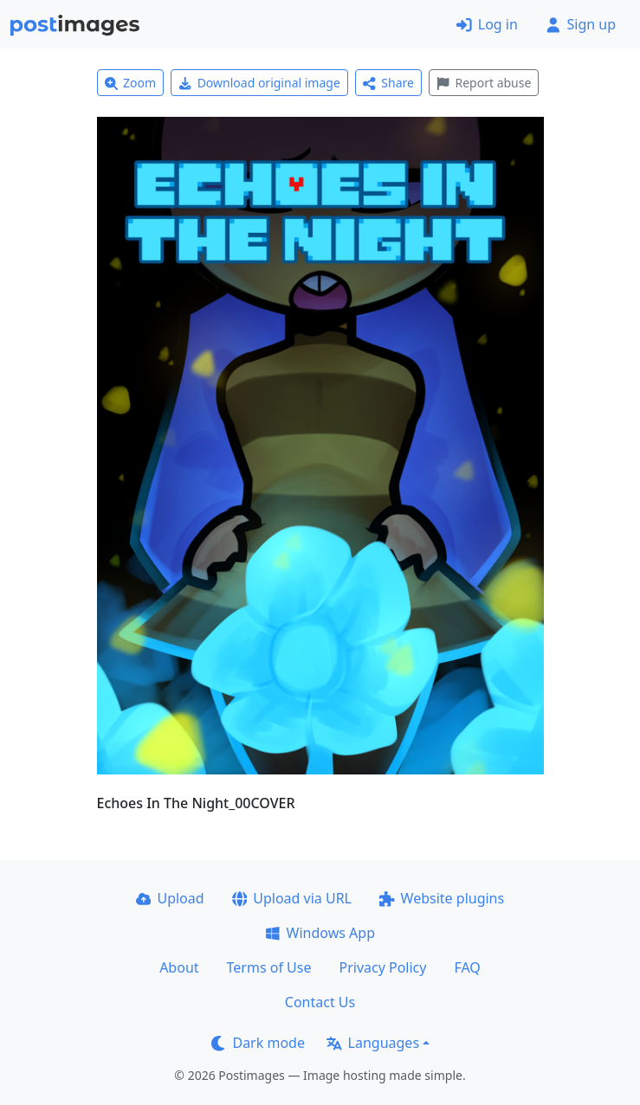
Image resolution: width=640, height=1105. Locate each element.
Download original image (259, 82)
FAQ (467, 967)
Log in (487, 24)
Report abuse (483, 82)
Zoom (131, 82)
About (178, 967)
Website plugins (441, 898)
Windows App (320, 932)
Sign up (581, 24)
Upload (170, 898)
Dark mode (258, 1042)
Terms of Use (269, 967)
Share (388, 82)
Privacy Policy (382, 967)
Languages (372, 1042)
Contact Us (320, 1002)
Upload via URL (292, 898)
